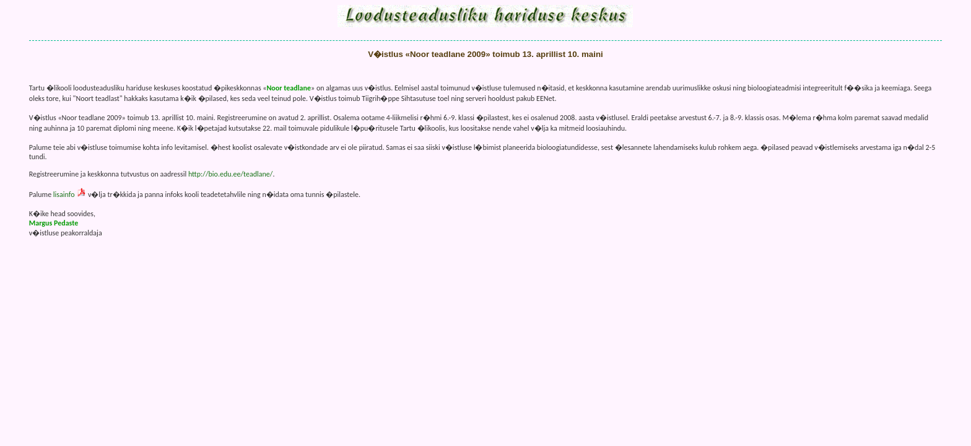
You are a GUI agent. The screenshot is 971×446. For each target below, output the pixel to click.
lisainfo (64, 194)
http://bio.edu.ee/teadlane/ (230, 174)
